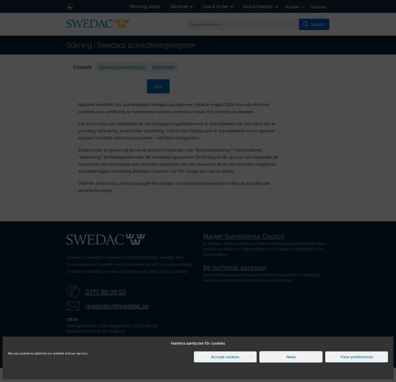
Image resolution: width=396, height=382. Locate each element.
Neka (290, 356)
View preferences (356, 356)
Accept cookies (225, 356)
